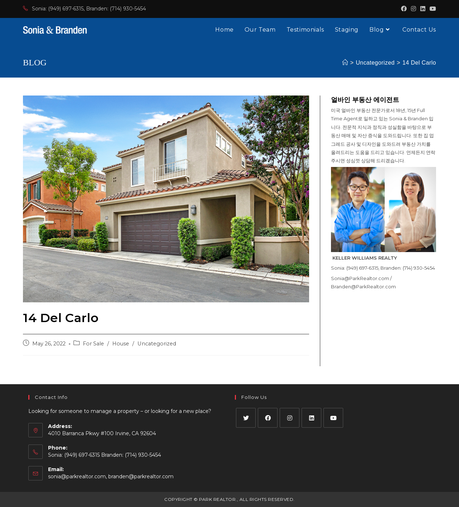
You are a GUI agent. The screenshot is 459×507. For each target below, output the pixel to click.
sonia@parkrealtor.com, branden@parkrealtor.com (111, 476)
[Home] (345, 63)
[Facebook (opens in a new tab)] (404, 9)
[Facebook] (268, 418)
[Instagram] (289, 418)
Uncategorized (156, 343)
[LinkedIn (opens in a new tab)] (422, 9)
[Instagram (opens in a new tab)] (413, 9)
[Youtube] (333, 418)
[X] (246, 418)
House (120, 343)
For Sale (93, 343)
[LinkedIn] (311, 418)
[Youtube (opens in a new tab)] (431, 9)
